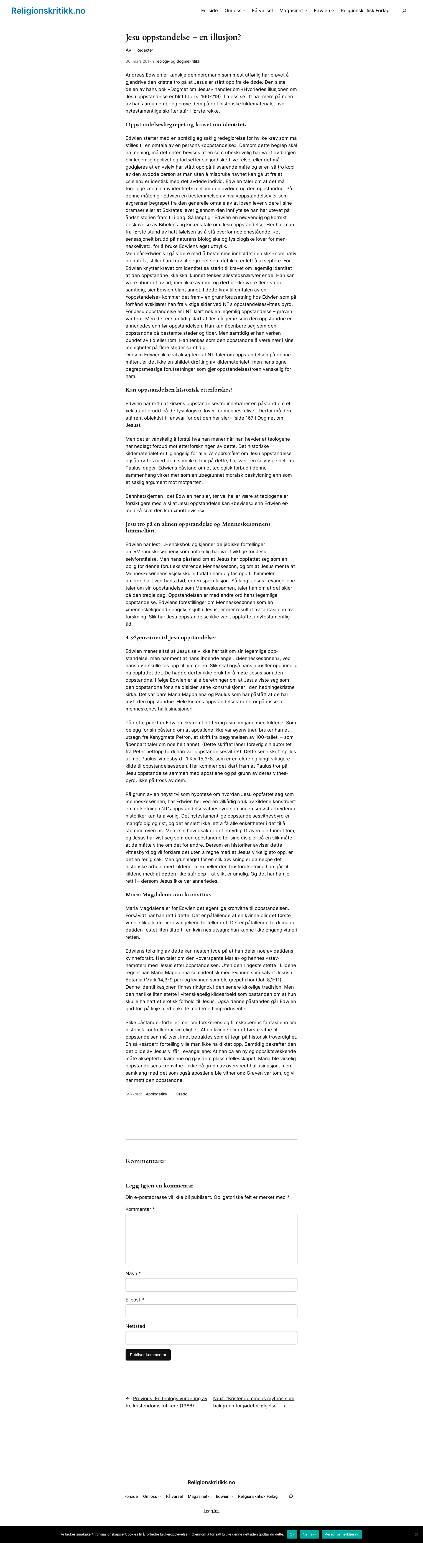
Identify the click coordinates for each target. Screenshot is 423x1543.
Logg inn (212, 1510)
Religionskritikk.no (48, 11)
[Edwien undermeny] (332, 10)
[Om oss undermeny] (244, 10)
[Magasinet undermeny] (305, 10)
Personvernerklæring (342, 1534)
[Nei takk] (416, 1534)
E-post (135, 1300)
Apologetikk (156, 1094)
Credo (181, 1094)
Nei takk (309, 1534)
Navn (133, 1273)
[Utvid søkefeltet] (404, 10)
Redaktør (144, 50)
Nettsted (135, 1326)
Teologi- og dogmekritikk (177, 61)
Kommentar (140, 1209)
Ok (292, 1534)
